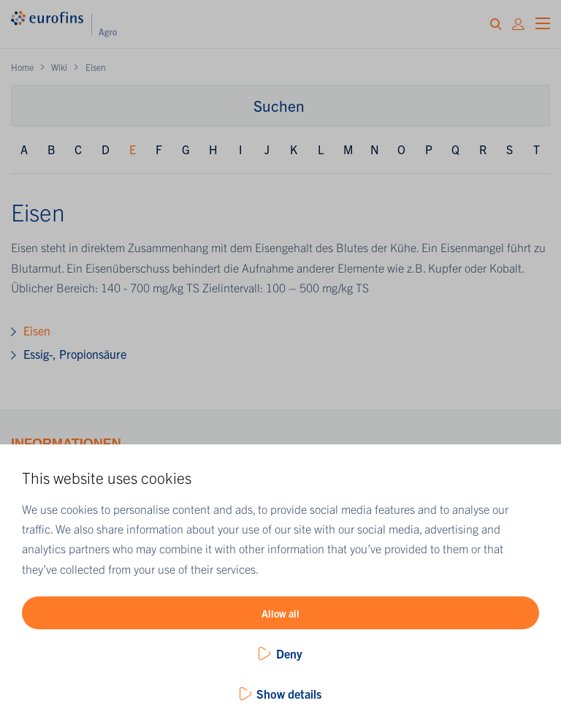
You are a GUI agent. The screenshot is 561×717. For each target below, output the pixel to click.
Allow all (280, 613)
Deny (289, 653)
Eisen (36, 330)
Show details (288, 693)
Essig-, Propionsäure (74, 353)
